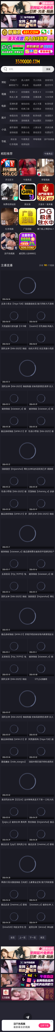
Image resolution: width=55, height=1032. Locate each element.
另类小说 (25, 132)
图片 (3, 117)
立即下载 (44, 1025)
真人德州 (25, 80)
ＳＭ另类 (49, 96)
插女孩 (14, 139)
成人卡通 (37, 103)
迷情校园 (14, 132)
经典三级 (25, 108)
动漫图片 (49, 115)
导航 (3, 141)
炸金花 (25, 85)
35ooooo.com (27, 62)
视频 (3, 94)
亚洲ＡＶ (14, 91)
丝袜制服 (25, 96)
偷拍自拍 (25, 103)
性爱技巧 (49, 132)
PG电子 (13, 80)
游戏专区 (49, 80)
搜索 (48, 69)
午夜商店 (25, 139)
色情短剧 (25, 144)
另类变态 (49, 108)
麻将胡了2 (13, 85)
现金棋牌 (37, 85)
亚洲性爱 (14, 103)
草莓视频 (37, 139)
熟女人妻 (14, 96)
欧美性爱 (49, 103)
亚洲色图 (25, 115)
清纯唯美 (25, 120)
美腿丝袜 (14, 120)
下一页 (33, 937)
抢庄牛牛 (49, 85)
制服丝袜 (14, 108)
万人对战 (37, 80)
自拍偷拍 (25, 91)
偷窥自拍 (14, 115)
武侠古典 (49, 127)
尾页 (42, 937)
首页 (13, 937)
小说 (3, 129)
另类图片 (49, 120)
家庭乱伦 (25, 127)
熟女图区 (37, 120)
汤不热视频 (49, 139)
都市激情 (14, 127)
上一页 (22, 937)
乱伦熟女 (37, 108)
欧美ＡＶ (37, 91)
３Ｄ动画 (49, 91)
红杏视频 (14, 144)
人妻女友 (37, 127)
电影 (3, 105)
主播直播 (37, 96)
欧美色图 (37, 115)
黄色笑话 (37, 132)
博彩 (3, 82)
